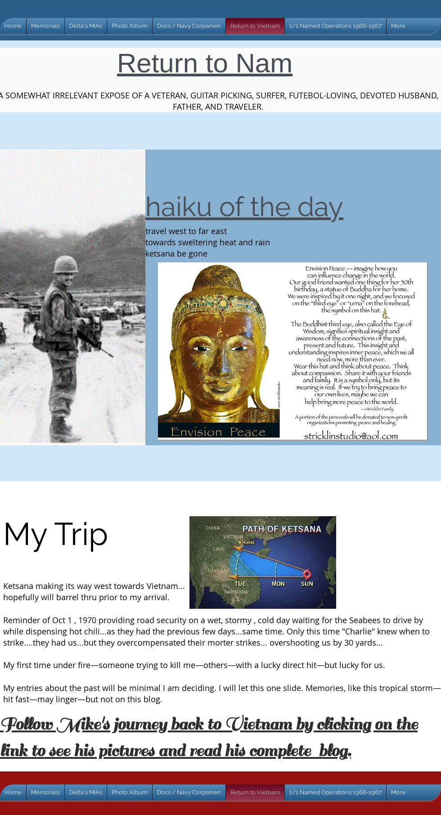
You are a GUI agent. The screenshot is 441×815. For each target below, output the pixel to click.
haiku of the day (244, 206)
